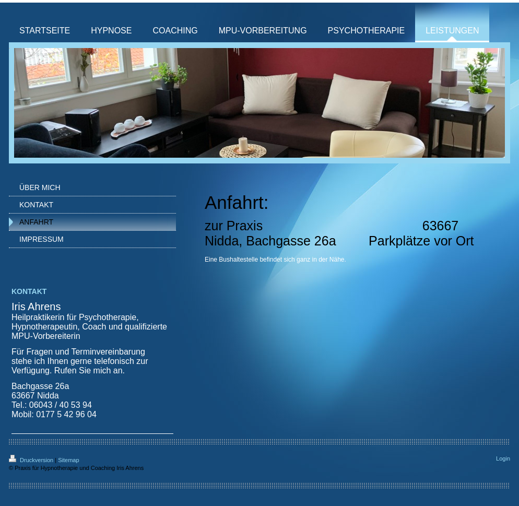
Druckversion (32, 460)
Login (503, 458)
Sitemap (68, 460)
